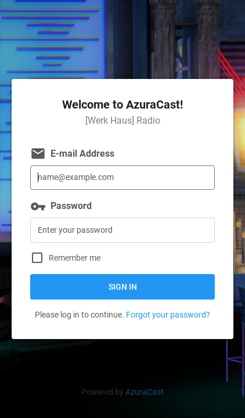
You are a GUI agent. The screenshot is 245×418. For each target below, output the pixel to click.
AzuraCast (144, 392)
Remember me (74, 258)
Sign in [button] (123, 286)
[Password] (122, 230)
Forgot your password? (168, 314)
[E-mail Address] (122, 177)
